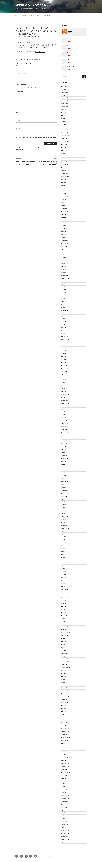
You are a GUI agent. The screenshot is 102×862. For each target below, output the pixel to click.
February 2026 (64, 94)
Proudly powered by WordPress (53, 858)
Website (18, 129)
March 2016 (64, 422)
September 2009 (65, 635)
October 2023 (64, 175)
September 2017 (65, 370)
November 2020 (65, 274)
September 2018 (65, 350)
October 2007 (64, 701)
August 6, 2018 (40, 52)
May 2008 (63, 681)
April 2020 (63, 294)
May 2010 (63, 611)
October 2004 (64, 803)
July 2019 (63, 321)
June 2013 (63, 504)
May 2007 (63, 716)
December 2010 (65, 591)
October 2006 (64, 736)
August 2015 (64, 437)
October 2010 (64, 597)
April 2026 (63, 88)
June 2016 (63, 414)
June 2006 (63, 748)
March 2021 (64, 263)
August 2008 (64, 672)
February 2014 (64, 480)
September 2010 (65, 600)
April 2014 (63, 475)
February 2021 (64, 265)
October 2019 (64, 312)
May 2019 (63, 326)
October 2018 (64, 347)
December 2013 (65, 486)
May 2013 (63, 507)
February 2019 (64, 335)
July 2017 (63, 376)
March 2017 (64, 387)
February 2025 (64, 129)
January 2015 (64, 449)
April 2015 (63, 440)
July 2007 (63, 710)
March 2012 (64, 547)
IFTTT (19, 65)
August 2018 (64, 353)
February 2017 (64, 390)
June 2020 (63, 289)
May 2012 (63, 542)
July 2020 (63, 286)
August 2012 (64, 533)
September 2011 (65, 565)
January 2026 (64, 97)
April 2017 (63, 385)
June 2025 (63, 117)
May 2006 (63, 751)
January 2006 (64, 762)
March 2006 (64, 757)
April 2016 (63, 419)
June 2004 (63, 815)
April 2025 (63, 123)
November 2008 (65, 664)
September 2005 (65, 774)
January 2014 (64, 483)
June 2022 (63, 222)
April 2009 (63, 649)
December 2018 (65, 341)
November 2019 (65, 309)
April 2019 (63, 329)
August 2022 (64, 216)
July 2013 (63, 501)
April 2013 (63, 510)
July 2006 (63, 745)
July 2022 (63, 219)
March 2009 (64, 652)
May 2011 (63, 576)
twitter (24, 15)
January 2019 (64, 338)
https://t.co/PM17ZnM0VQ (38, 47)
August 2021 (64, 248)
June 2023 (63, 187)
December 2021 (65, 236)
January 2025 (64, 132)
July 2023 (63, 184)
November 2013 (65, 489)
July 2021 (63, 251)
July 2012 (63, 536)
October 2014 (64, 457)
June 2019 (63, 324)
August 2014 (64, 463)
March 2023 (64, 196)
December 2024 (65, 135)
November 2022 (65, 207)
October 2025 (64, 106)
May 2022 (63, 225)
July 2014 (63, 466)
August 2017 (64, 373)
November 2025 (65, 103)
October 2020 (64, 277)
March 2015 (64, 443)
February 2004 (64, 826)
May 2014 (63, 472)
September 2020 (65, 280)
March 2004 (64, 823)
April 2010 (63, 614)
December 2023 (65, 169)
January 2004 (64, 829)
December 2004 (65, 797)
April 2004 (63, 821)
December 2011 (65, 556)
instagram (31, 15)
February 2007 (64, 725)
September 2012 (65, 530)
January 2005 (64, 794)
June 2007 (63, 713)
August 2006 (64, 742)
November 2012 (65, 524)
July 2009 (63, 640)
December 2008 (65, 661)
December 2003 (65, 832)
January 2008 (64, 693)
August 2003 (64, 844)
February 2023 (64, 199)
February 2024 (64, 164)
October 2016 (64, 402)
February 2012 (64, 550)
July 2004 (63, 812)
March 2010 (64, 617)
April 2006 (63, 754)
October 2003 (64, 838)
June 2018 (63, 358)
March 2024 (64, 161)
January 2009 (64, 658)
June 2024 (63, 152)
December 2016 (65, 396)
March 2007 (64, 722)
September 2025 (65, 108)
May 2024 (63, 155)
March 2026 (64, 91)
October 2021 (64, 242)
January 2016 (64, 425)
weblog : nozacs (31, 5)
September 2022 (65, 213)
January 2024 (64, 167)
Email (18, 121)
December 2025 (65, 100)
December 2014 (65, 451)
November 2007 (65, 698)
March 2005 (64, 792)
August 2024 (64, 146)
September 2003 (65, 841)
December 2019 (65, 306)
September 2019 (65, 315)
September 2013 (65, 495)
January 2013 (64, 518)
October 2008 (64, 667)
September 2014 (65, 460)
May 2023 (63, 190)
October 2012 (64, 527)
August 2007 (64, 707)
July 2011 (63, 571)
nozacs (70, 31)
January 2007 (64, 728)
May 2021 (63, 257)
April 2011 (63, 579)
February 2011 (64, 585)
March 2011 (64, 582)
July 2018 (63, 355)
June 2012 (63, 539)
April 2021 (63, 260)
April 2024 (63, 158)
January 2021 (64, 268)
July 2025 (63, 114)
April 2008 (63, 684)
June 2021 (63, 254)
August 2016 (64, 408)
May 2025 (63, 120)
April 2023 (63, 193)
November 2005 (65, 768)
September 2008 (65, 669)
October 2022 (64, 210)
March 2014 (64, 478)
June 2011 (63, 573)
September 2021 (65, 245)
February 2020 (64, 300)
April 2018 (63, 364)
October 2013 (64, 492)
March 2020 (64, 297)
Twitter (24, 73)
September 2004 (65, 806)
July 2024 (63, 149)
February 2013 (64, 515)
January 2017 (64, 393)
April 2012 (63, 544)
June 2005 (63, 783)
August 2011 (64, 568)
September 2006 (65, 739)
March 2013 (64, 512)
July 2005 (63, 780)
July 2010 (63, 605)
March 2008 (64, 687)
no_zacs (27, 25)
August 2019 (64, 318)
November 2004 (65, 800)
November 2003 (65, 835)
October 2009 (64, 632)
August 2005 (64, 777)
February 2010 (64, 620)
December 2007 (65, 696)
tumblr (17, 15)
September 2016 (65, 405)
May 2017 (63, 382)
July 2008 (63, 675)
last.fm (39, 15)
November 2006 (65, 733)
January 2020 (64, 303)
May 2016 (63, 417)
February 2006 (64, 759)
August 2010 (64, 603)
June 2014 (63, 469)
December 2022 (65, 204)
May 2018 (63, 361)
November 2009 (65, 629)
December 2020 (65, 271)
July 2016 (63, 411)
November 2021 (65, 239)
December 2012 (65, 521)
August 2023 (64, 181)
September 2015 (65, 434)
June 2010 (63, 608)
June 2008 (63, 678)
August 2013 (64, 498)
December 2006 (65, 730)
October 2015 (64, 431)
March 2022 (64, 230)
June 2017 (63, 379)
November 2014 (65, 454)
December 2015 (65, 428)
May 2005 (63, 786)
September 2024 (65, 143)
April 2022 (63, 228)
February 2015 (64, 446)
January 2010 (64, 623)
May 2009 (63, 646)
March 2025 (64, 126)
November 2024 (65, 138)
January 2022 (64, 233)
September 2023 (65, 178)
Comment (19, 91)
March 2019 (64, 332)
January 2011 (64, 588)
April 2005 (63, 789)
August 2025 (64, 111)
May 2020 (63, 292)
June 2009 (63, 643)
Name (18, 112)
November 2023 (65, 172)
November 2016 (65, 399)
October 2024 (64, 140)
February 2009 (64, 655)
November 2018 (65, 344)
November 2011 (65, 559)
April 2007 (63, 719)
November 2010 (65, 594)
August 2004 (64, 809)
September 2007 (65, 704)
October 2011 (64, 562)
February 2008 (64, 690)
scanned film (47, 15)
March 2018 (64, 367)
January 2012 (64, 553)
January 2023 (64, 201)
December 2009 (65, 626)
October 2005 (64, 771)
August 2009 (64, 637)
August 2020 (64, 283)
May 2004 (63, 818)
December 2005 (65, 765)
